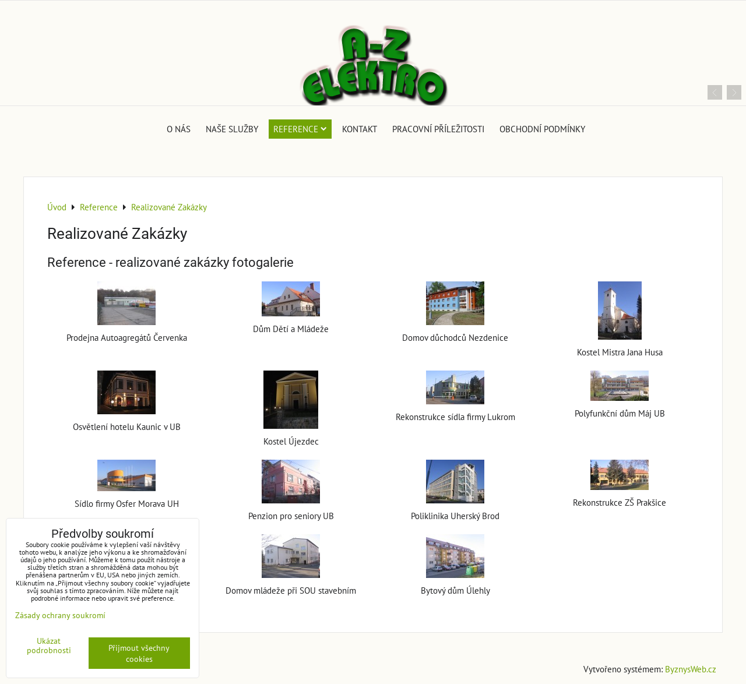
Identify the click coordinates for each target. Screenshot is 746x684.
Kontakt (359, 129)
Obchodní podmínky (542, 129)
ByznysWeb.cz (690, 669)
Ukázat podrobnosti (49, 645)
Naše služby (232, 129)
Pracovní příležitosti (438, 129)
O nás (179, 129)
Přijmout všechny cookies (139, 653)
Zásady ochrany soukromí (60, 614)
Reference (300, 129)
